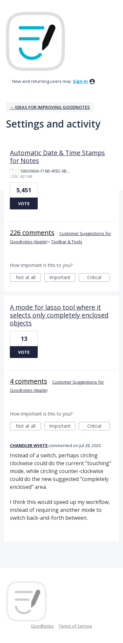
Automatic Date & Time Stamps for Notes (57, 156)
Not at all (28, 278)
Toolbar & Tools (66, 242)
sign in (80, 81)
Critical (98, 278)
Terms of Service (75, 626)
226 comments (32, 232)
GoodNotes (42, 626)
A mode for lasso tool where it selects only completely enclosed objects (59, 315)
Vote (24, 203)
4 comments (28, 381)
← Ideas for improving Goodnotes (50, 107)
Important (62, 278)
